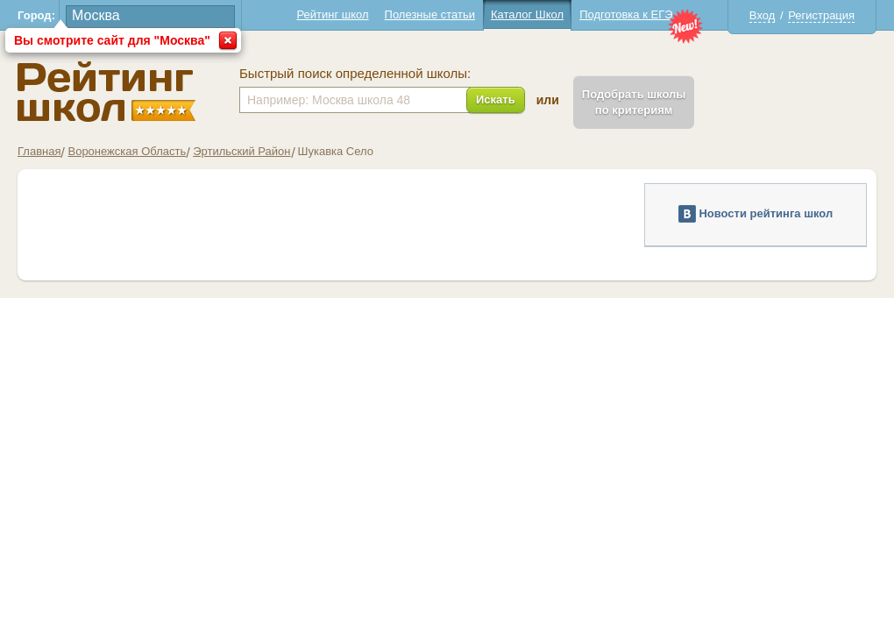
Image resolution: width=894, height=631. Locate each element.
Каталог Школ (527, 14)
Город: (36, 15)
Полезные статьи (430, 14)
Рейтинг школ (332, 14)
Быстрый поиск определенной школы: (355, 74)
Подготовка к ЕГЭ (625, 14)
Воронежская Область (126, 151)
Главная (39, 151)
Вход (762, 15)
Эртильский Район (241, 151)
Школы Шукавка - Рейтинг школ (106, 91)
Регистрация (821, 15)
